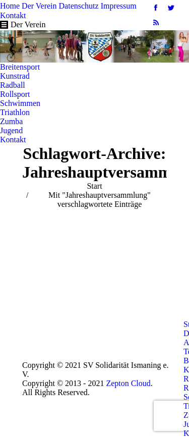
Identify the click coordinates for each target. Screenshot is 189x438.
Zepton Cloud (128, 383)
